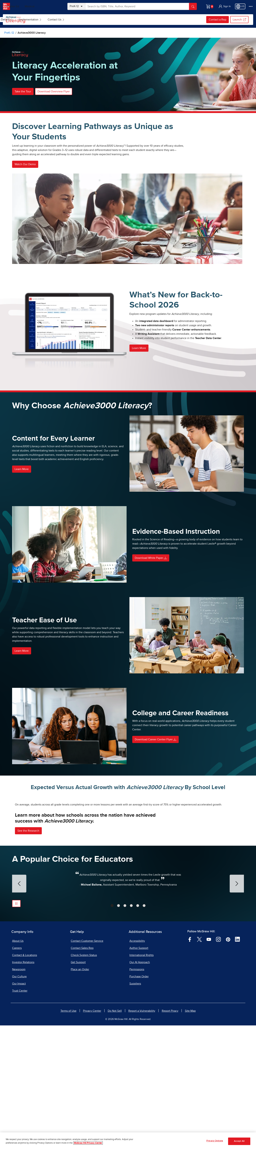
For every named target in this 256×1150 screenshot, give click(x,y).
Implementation (118, 19)
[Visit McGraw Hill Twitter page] (199, 1063)
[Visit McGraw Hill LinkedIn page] (237, 1063)
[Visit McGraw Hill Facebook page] (189, 1063)
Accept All (239, 1141)
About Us (17, 1065)
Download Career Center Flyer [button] (155, 739)
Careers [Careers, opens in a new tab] (17, 1072)
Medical (52, 6)
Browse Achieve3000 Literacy (51, 19)
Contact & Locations (24, 1079)
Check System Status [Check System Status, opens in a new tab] (84, 1079)
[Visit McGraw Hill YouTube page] (208, 1063)
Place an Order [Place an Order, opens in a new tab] (80, 1094)
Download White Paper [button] (151, 557)
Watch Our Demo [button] (25, 164)
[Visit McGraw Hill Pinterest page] (228, 1063)
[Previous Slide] (19, 1008)
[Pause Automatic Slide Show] (16, 1028)
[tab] (112, 1030)
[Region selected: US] (240, 6)
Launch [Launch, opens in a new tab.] (239, 19)
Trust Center (19, 1115)
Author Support (138, 1072)
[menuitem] (51, 19)
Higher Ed (36, 6)
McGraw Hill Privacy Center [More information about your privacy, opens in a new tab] (88, 1143)
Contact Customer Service (87, 1065)
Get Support (78, 1086)
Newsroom (18, 1094)
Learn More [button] (139, 348)
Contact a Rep (217, 19)
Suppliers (135, 1108)
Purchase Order (139, 1101)
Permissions (136, 1094)
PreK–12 (19, 6)
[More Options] (250, 6)
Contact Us (144, 19)
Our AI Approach (139, 1086)
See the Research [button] (28, 955)
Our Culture (19, 1101)
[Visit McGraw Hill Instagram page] (218, 1063)
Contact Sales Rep (82, 1072)
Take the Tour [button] (23, 91)
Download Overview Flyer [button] (54, 91)
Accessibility (137, 1065)
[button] (224, 6)
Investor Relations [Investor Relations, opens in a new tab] (23, 1086)
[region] (128, 1141)
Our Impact (19, 1108)
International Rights (141, 1079)
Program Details (89, 19)
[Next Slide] (237, 1008)
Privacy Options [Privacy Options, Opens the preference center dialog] (214, 1141)
